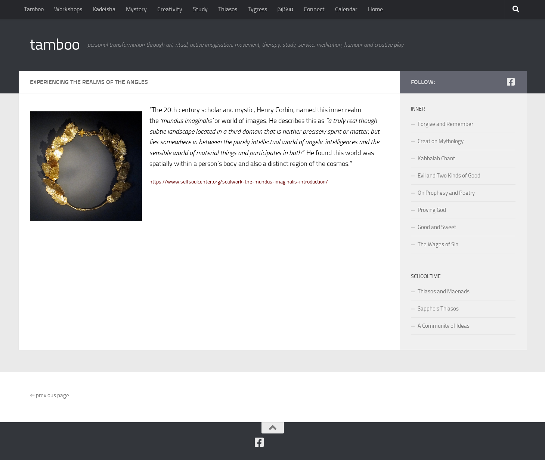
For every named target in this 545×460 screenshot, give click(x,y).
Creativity (169, 9)
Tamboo (34, 9)
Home (375, 9)
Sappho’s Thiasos (438, 308)
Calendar (346, 9)
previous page (49, 395)
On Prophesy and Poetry (446, 192)
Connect (314, 9)
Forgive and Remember (445, 124)
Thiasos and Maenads (444, 291)
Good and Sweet (437, 227)
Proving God (432, 210)
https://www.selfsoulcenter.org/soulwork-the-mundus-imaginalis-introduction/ (238, 182)
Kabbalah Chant (436, 158)
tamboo (55, 44)
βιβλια (286, 9)
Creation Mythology (441, 141)
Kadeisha (104, 9)
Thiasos (227, 9)
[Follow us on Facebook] (511, 81)
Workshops (68, 9)
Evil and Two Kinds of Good (449, 175)
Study (200, 9)
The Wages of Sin (438, 244)
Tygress (257, 9)
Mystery (136, 9)
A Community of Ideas (444, 325)
